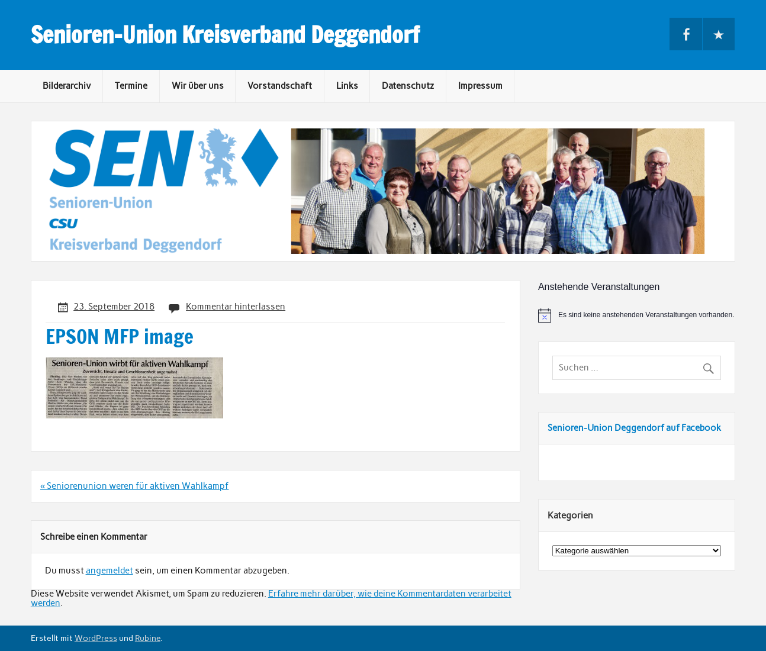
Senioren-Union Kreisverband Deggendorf (225, 35)
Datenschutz (408, 85)
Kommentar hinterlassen (235, 306)
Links (347, 85)
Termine (131, 85)
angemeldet (109, 570)
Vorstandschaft (279, 85)
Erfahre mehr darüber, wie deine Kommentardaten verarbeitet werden (271, 598)
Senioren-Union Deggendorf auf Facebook (634, 428)
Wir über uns (198, 85)
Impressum (480, 85)
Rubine (147, 638)
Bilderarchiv (67, 85)
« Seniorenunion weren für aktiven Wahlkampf (134, 486)
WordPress (96, 638)
